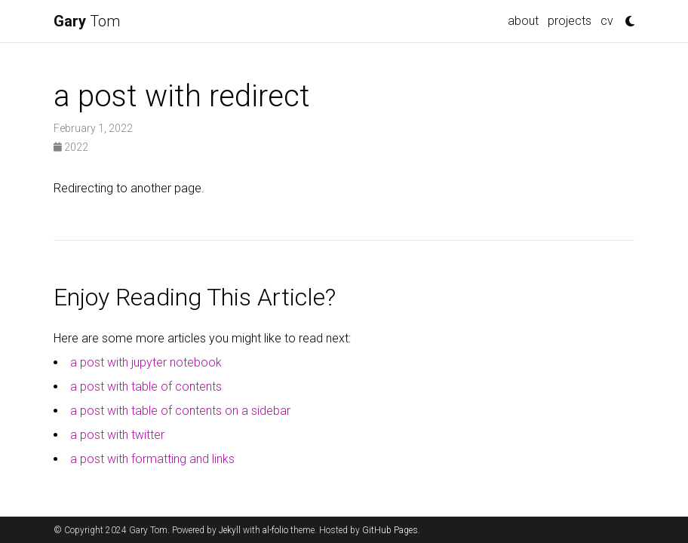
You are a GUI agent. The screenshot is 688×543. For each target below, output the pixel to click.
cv (606, 21)
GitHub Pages (390, 530)
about (523, 21)
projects (569, 21)
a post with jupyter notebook (146, 362)
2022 (71, 147)
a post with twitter (117, 435)
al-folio (275, 530)
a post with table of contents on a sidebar (180, 410)
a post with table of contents (146, 386)
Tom (87, 21)
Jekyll (230, 530)
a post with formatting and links (152, 459)
